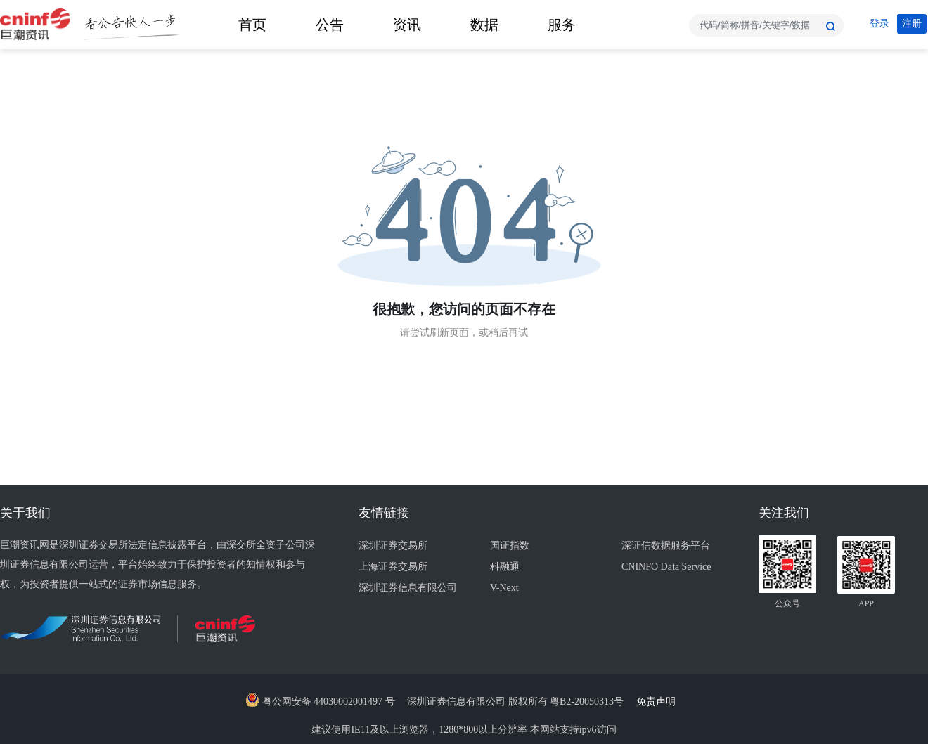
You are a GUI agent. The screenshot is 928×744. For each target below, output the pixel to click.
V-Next (504, 587)
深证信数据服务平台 (665, 545)
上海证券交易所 (393, 566)
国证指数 (509, 545)
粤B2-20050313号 (588, 701)
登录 (879, 23)
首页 (252, 24)
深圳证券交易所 (393, 545)
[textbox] (766, 25)
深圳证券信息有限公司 (408, 587)
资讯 (407, 24)
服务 (562, 24)
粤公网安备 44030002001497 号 (320, 701)
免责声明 (659, 701)
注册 (912, 23)
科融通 (505, 566)
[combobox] (766, 25)
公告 (330, 24)
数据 (484, 24)
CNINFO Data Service (666, 566)
